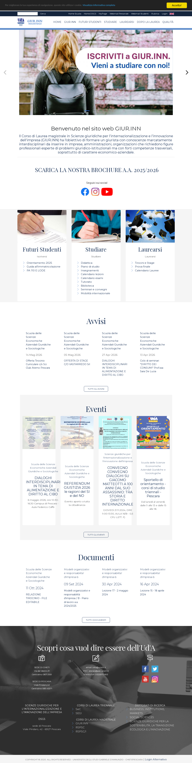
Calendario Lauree (147, 270)
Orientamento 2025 (39, 262)
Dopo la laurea (148, 22)
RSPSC (80, 727)
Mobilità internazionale (95, 293)
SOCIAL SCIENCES (142, 717)
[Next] (186, 72)
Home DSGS (90, 13)
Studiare (110, 22)
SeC (78, 709)
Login (164, 13)
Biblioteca (87, 285)
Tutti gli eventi (96, 534)
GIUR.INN (70, 22)
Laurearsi (127, 22)
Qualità (167, 22)
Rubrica (155, 13)
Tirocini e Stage (144, 262)
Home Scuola (74, 13)
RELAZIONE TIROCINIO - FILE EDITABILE (36, 598)
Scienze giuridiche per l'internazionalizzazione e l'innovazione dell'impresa (118, 458)
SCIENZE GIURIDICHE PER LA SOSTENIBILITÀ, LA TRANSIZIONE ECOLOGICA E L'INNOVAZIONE (152, 725)
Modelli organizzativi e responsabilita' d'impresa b (76, 573)
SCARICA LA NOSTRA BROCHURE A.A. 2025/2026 (96, 169)
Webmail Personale (119, 13)
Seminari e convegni (94, 289)
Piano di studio (90, 266)
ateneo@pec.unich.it (99, 671)
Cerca (43, 13)
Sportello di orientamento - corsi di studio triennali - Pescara (153, 488)
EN (172, 14)
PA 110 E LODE (36, 270)
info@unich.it (99, 667)
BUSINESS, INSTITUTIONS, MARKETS (147, 711)
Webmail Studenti (140, 13)
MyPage (103, 13)
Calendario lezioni (92, 274)
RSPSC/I (81, 731)
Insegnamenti (90, 270)
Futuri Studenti (90, 22)
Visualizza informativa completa (111, 5)
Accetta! (177, 5)
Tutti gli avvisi (96, 389)
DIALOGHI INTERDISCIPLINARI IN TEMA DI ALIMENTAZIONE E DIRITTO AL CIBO (114, 367)
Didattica (86, 262)
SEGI (79, 713)
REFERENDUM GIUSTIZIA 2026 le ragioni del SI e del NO (77, 489)
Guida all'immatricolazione (43, 266)
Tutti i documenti (96, 620)
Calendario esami (92, 278)
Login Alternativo (156, 759)
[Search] (27, 13)
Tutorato (86, 281)
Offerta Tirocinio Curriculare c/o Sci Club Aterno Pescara (38, 364)
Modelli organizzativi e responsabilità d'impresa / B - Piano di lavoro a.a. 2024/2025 (77, 598)
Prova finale (142, 266)
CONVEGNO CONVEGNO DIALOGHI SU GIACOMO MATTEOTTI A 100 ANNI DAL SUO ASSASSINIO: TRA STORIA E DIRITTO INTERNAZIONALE (117, 486)
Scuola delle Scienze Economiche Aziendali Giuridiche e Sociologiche (38, 341)
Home (57, 22)
